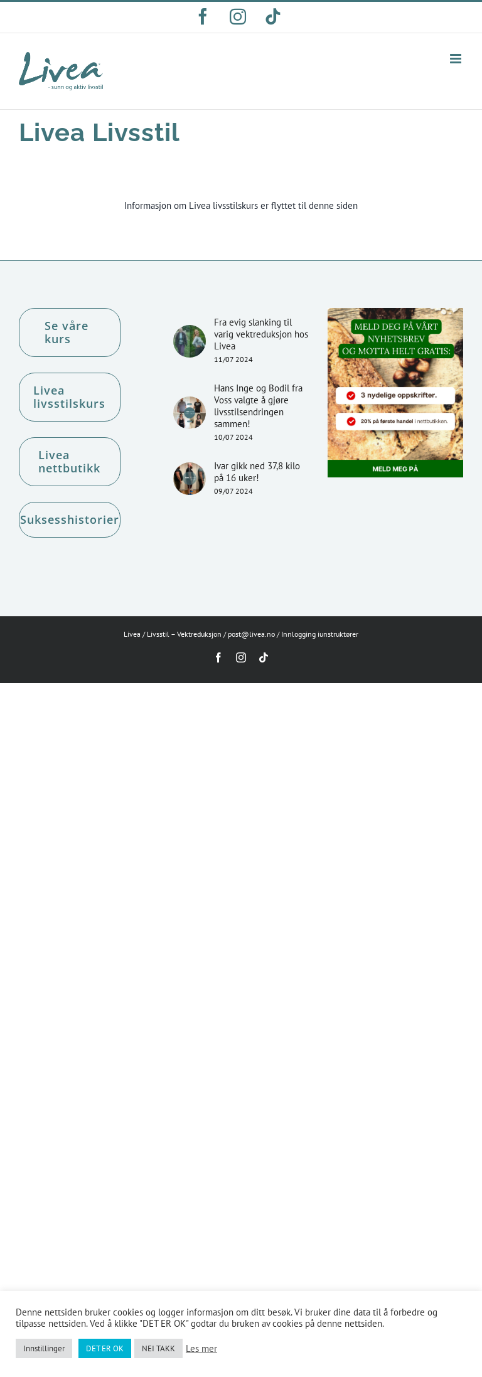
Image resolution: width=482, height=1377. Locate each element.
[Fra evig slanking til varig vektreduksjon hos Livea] (189, 341)
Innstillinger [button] (44, 1348)
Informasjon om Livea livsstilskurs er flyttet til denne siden (241, 205)
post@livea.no (251, 634)
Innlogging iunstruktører (319, 634)
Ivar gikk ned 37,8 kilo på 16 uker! (257, 472)
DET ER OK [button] (105, 1348)
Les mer (201, 1348)
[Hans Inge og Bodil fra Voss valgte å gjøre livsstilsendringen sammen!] (189, 412)
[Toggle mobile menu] (456, 58)
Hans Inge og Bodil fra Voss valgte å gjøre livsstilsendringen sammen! (258, 406)
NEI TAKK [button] (158, 1348)
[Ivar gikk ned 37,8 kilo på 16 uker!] (189, 478)
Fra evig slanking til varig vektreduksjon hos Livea (261, 334)
